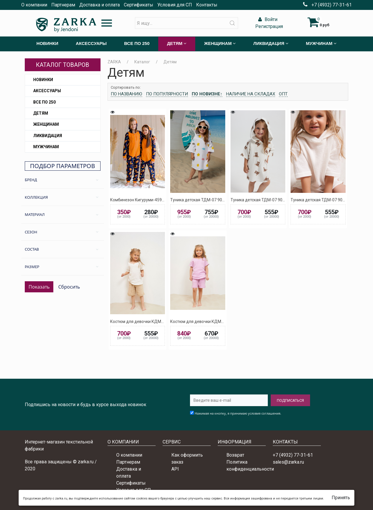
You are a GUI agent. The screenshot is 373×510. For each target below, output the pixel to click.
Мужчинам (46, 146)
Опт (283, 94)
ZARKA (114, 62)
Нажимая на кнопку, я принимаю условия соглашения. (238, 413)
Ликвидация (47, 135)
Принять (341, 497)
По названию (126, 94)
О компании (34, 5)
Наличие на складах (250, 94)
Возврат (235, 455)
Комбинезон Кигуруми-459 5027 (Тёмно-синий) (155, 200)
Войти (267, 19)
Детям (40, 113)
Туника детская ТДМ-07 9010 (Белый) (327, 200)
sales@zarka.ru (288, 462)
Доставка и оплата (99, 5)
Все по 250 (44, 102)
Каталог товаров (62, 64)
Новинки (43, 79)
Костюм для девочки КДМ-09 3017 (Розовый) (214, 321)
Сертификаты (138, 5)
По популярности (167, 94)
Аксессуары (47, 90)
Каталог (142, 62)
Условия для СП (174, 5)
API (175, 469)
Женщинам (46, 124)
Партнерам (63, 5)
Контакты (206, 5)
